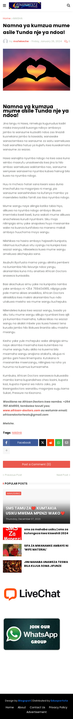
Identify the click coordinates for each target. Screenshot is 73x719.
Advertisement (36, 712)
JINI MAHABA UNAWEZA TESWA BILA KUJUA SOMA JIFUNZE (46, 564)
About (22, 707)
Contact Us (37, 707)
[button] (4, 6)
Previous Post (13, 475)
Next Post (62, 475)
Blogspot (24, 701)
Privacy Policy (58, 707)
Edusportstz (59, 701)
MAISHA (18, 18)
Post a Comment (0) (36, 464)
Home (7, 18)
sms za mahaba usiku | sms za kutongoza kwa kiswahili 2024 (46, 531)
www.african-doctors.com (21, 410)
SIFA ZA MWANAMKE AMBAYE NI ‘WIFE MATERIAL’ (46, 547)
